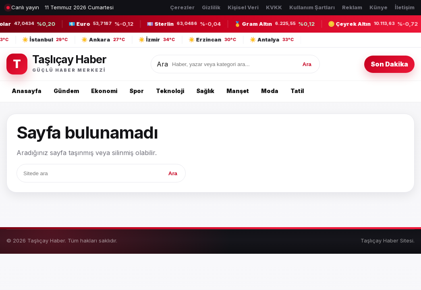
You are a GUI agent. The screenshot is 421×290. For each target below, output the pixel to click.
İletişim (405, 7)
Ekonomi (104, 90)
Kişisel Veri (243, 7)
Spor (136, 90)
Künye (378, 7)
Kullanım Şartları (312, 7)
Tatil (297, 90)
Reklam (352, 7)
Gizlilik (211, 7)
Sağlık (205, 90)
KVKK (274, 7)
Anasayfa (26, 90)
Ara (162, 64)
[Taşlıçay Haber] (56, 64)
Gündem (66, 90)
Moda (269, 90)
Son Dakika (389, 64)
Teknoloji (170, 90)
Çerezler (182, 7)
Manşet (237, 90)
